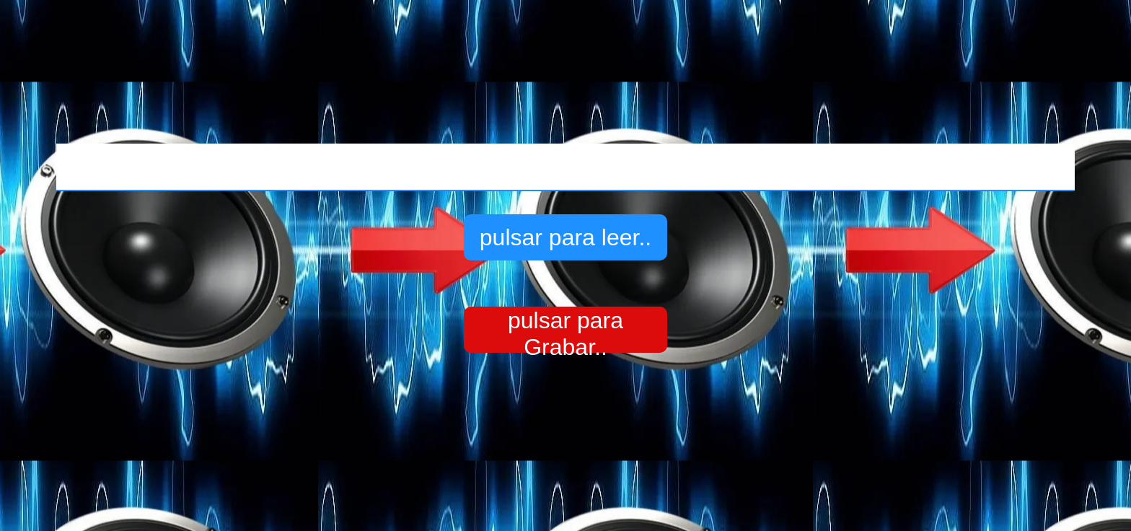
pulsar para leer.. (565, 237)
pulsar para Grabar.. (565, 330)
